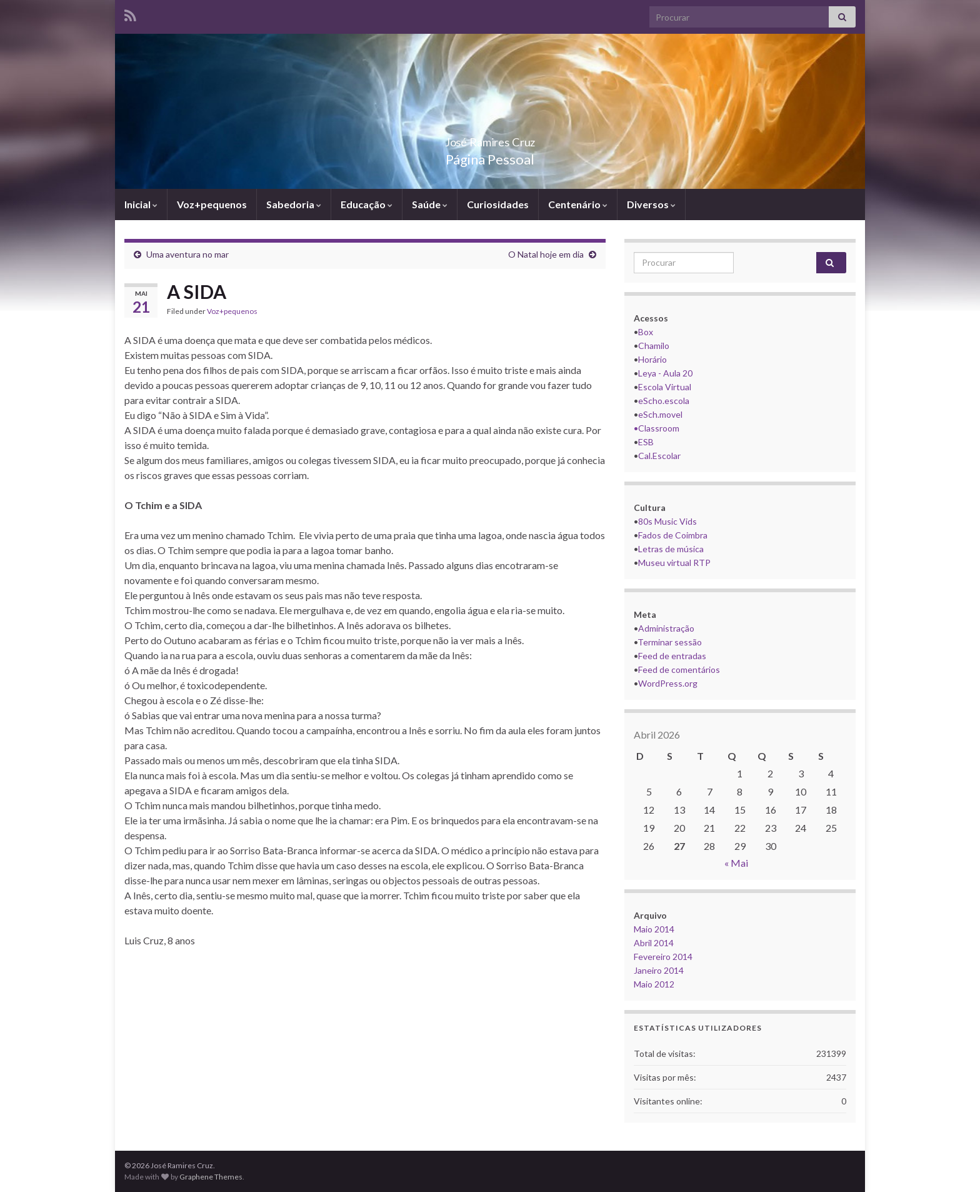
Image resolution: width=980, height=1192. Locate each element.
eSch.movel (660, 414)
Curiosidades (498, 204)
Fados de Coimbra (673, 535)
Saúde (430, 204)
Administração (666, 628)
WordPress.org (668, 683)
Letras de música (671, 548)
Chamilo (653, 345)
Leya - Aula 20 (665, 373)
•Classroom (656, 428)
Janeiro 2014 (659, 970)
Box (645, 331)
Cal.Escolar (659, 455)
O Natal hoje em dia (546, 254)
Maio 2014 (654, 929)
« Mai (736, 863)
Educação (366, 204)
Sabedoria (293, 204)
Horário (652, 359)
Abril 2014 (654, 942)
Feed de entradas (672, 655)
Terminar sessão (670, 642)
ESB (646, 442)
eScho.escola (663, 400)
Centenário (578, 204)
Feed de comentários (679, 669)
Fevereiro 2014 (663, 956)
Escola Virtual (664, 386)
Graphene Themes (210, 1176)
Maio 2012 (654, 984)
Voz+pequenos (212, 204)
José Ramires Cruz (490, 138)
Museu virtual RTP (674, 562)
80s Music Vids (667, 521)
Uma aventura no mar (187, 254)
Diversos (651, 204)
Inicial (141, 204)
